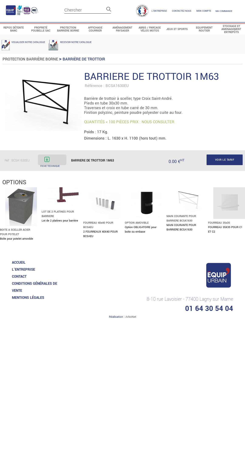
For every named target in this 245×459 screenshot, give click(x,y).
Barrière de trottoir (84, 59)
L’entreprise (159, 11)
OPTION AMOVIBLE (137, 223)
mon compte (203, 11)
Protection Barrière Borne (30, 59)
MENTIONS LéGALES (28, 297)
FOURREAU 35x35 (219, 223)
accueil (18, 262)
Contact (19, 276)
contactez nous (181, 11)
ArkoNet (130, 317)
